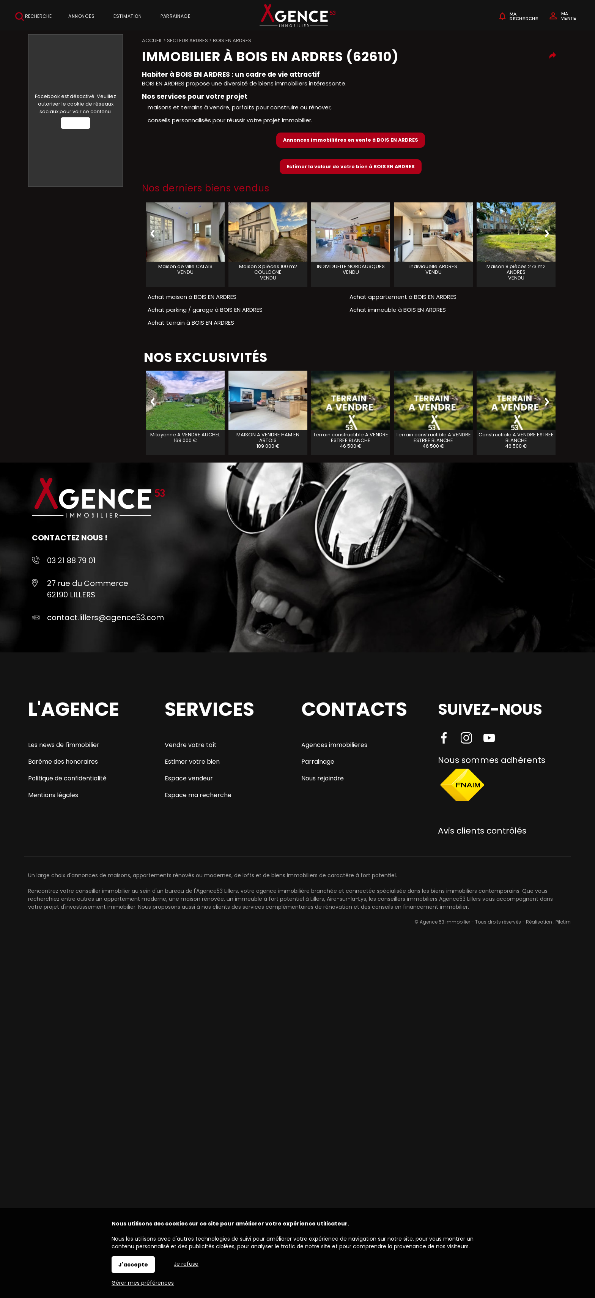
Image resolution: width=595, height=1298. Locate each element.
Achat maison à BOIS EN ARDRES (192, 297)
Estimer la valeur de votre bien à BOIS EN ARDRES (350, 166)
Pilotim (563, 922)
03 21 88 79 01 (71, 560)
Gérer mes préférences (143, 1283)
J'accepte (133, 1264)
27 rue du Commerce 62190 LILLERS (87, 589)
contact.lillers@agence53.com (105, 617)
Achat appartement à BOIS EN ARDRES (402, 297)
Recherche (33, 16)
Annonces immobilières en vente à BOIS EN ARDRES (350, 140)
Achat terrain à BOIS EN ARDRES (191, 323)
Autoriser (75, 122)
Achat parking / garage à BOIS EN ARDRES (205, 310)
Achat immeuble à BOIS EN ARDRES (397, 310)
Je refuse (186, 1264)
